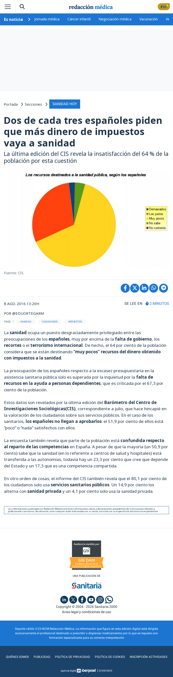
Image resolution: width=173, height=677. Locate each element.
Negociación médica (115, 19)
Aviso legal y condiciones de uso (86, 612)
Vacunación (148, 19)
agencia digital (68, 670)
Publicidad (42, 657)
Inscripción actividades (148, 657)
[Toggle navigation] (7, 6)
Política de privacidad (72, 657)
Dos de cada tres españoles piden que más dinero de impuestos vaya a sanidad (83, 131)
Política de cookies (110, 657)
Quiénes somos (17, 657)
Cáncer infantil (79, 19)
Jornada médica (46, 19)
